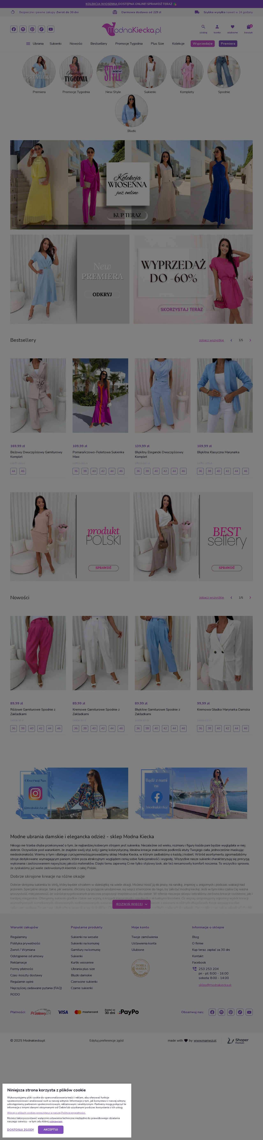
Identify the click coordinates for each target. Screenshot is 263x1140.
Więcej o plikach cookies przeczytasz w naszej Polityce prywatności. (46, 1112)
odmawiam (55, 1121)
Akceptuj (51, 1130)
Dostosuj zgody (20, 1130)
